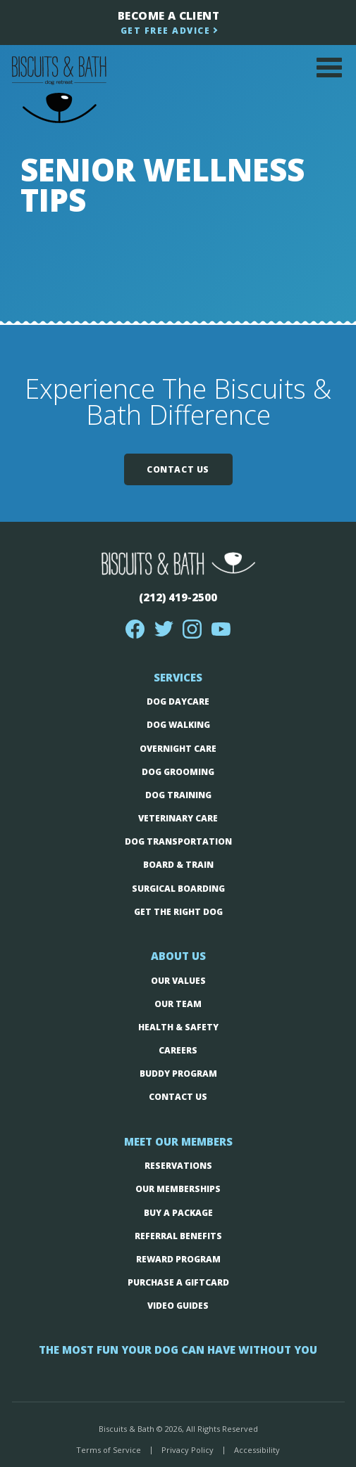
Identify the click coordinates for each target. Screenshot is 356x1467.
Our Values (178, 981)
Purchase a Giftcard (178, 1282)
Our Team (178, 1004)
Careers (178, 1050)
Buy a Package (178, 1213)
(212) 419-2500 (178, 597)
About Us (178, 956)
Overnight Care (178, 749)
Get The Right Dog (178, 912)
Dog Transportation (178, 841)
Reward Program (178, 1259)
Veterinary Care (178, 818)
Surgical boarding (178, 889)
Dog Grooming (178, 772)
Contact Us (178, 469)
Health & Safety (178, 1027)
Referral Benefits (178, 1236)
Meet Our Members (178, 1141)
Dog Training (178, 795)
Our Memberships (178, 1189)
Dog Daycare (178, 701)
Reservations (178, 1166)
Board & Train (178, 865)
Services (178, 677)
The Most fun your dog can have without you (178, 1350)
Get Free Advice (166, 31)
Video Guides (178, 1306)
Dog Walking (178, 725)
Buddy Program (178, 1074)
